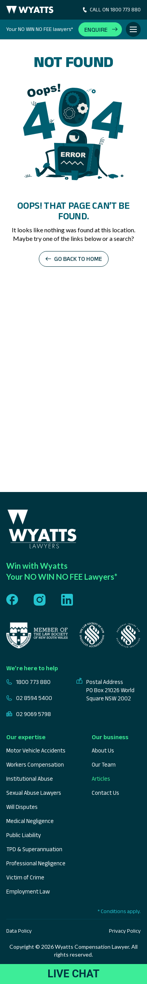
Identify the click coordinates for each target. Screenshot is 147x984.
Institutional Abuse (29, 778)
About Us (103, 750)
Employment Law (28, 891)
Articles (101, 778)
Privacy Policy (125, 931)
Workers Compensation (35, 764)
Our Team (104, 764)
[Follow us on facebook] (12, 600)
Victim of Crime (25, 877)
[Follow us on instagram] (39, 600)
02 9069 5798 (28, 714)
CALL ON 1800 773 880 (111, 9)
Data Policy (19, 931)
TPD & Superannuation (34, 849)
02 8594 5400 (29, 698)
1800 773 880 (28, 682)
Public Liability (23, 835)
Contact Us (105, 792)
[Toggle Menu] (133, 29)
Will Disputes (22, 806)
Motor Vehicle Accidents (35, 750)
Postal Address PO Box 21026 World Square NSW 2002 (105, 690)
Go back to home (78, 258)
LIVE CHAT (73, 974)
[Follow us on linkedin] (67, 600)
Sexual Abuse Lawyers (33, 792)
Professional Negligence (35, 863)
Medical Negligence (30, 821)
